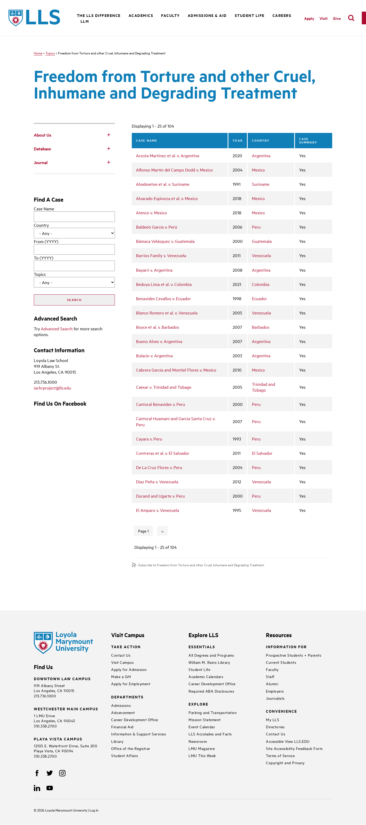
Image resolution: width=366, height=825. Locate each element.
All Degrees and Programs (211, 654)
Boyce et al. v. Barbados (157, 327)
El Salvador (262, 453)
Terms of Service (280, 755)
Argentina (261, 155)
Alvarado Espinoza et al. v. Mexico (167, 198)
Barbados (260, 327)
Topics (50, 52)
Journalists (275, 698)
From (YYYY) (46, 241)
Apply (309, 18)
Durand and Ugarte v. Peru (160, 496)
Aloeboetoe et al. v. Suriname (162, 184)
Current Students (281, 662)
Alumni (272, 683)
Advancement (123, 712)
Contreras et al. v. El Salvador (162, 453)
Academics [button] (141, 15)
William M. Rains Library (209, 662)
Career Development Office (134, 719)
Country (41, 225)
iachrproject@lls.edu (52, 388)
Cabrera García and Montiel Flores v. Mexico (176, 370)
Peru (256, 227)
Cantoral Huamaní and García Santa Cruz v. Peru (175, 421)
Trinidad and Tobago (263, 387)
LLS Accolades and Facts (210, 733)
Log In (94, 810)
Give (337, 18)
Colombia (260, 284)
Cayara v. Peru (149, 439)
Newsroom (198, 741)
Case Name (44, 208)
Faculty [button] (170, 15)
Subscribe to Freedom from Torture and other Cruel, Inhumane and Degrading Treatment (201, 565)
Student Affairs (124, 755)
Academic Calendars (206, 676)
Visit (324, 18)
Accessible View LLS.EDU (288, 741)
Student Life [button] (250, 15)
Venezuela (261, 255)
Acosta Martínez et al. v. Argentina (167, 155)
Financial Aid (122, 726)
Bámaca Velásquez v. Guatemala (165, 241)
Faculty (272, 669)
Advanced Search (57, 328)
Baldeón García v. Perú (156, 227)
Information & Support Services (138, 733)
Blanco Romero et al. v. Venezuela (167, 313)
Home (38, 52)
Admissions (121, 705)
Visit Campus (122, 662)
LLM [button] (85, 21)
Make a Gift (121, 676)
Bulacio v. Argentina (154, 355)
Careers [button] (282, 15)
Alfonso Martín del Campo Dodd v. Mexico (174, 170)
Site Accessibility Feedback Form (294, 748)
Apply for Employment (130, 683)
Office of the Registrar (130, 748)
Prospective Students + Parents (293, 654)
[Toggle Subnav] (108, 134)
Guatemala (262, 241)
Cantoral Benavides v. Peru (160, 404)
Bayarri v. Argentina (154, 270)
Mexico (258, 170)
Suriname (260, 184)
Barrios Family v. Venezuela (161, 255)
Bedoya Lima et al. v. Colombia (164, 284)
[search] (351, 18)
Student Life (199, 669)
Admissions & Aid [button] (207, 15)
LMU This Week (202, 755)
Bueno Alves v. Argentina (159, 341)
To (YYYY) (43, 258)
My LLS (272, 719)
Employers (275, 690)
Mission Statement (205, 719)
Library (117, 741)
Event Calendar (202, 726)
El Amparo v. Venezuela (157, 510)
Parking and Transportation (213, 712)
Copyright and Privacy (285, 762)
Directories (275, 726)
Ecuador (259, 298)
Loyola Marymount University (62, 810)
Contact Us (120, 654)
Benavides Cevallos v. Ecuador (163, 298)
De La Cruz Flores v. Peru (159, 467)
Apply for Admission (129, 669)
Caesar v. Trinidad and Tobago (163, 387)
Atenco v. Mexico (151, 212)
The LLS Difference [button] (99, 15)
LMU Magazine (202, 748)
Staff (270, 676)
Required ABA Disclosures (211, 690)
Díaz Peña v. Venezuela (157, 481)
